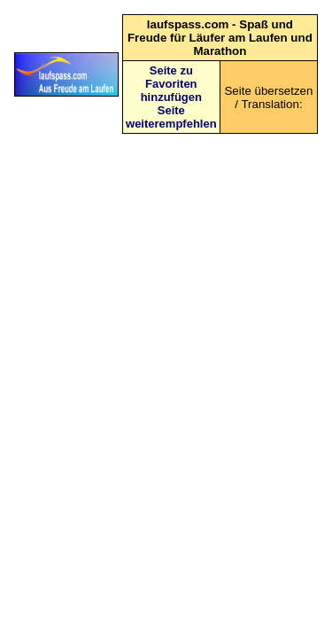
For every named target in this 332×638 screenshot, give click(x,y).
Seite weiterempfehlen (171, 117)
